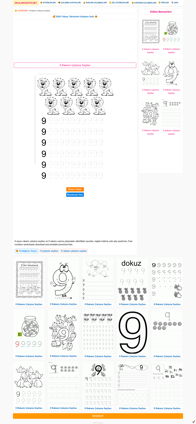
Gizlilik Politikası (98, 423)
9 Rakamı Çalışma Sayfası (39, 11)
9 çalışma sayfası (49, 251)
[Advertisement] (75, 41)
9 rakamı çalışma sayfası (74, 251)
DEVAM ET (97, 416)
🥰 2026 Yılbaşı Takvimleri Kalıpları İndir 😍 (75, 16)
